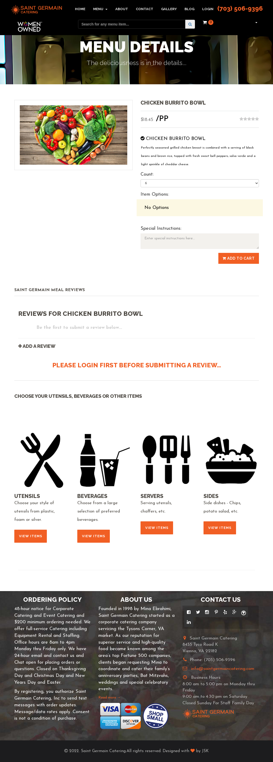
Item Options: (155, 194)
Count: (147, 174)
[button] (255, 22)
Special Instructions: (161, 228)
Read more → (109, 698)
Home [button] (80, 9)
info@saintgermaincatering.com (222, 669)
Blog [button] (189, 9)
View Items (30, 536)
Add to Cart (239, 258)
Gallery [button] (169, 9)
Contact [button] (144, 9)
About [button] (121, 9)
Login (207, 9)
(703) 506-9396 (240, 8)
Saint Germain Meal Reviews (49, 290)
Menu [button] (100, 9)
